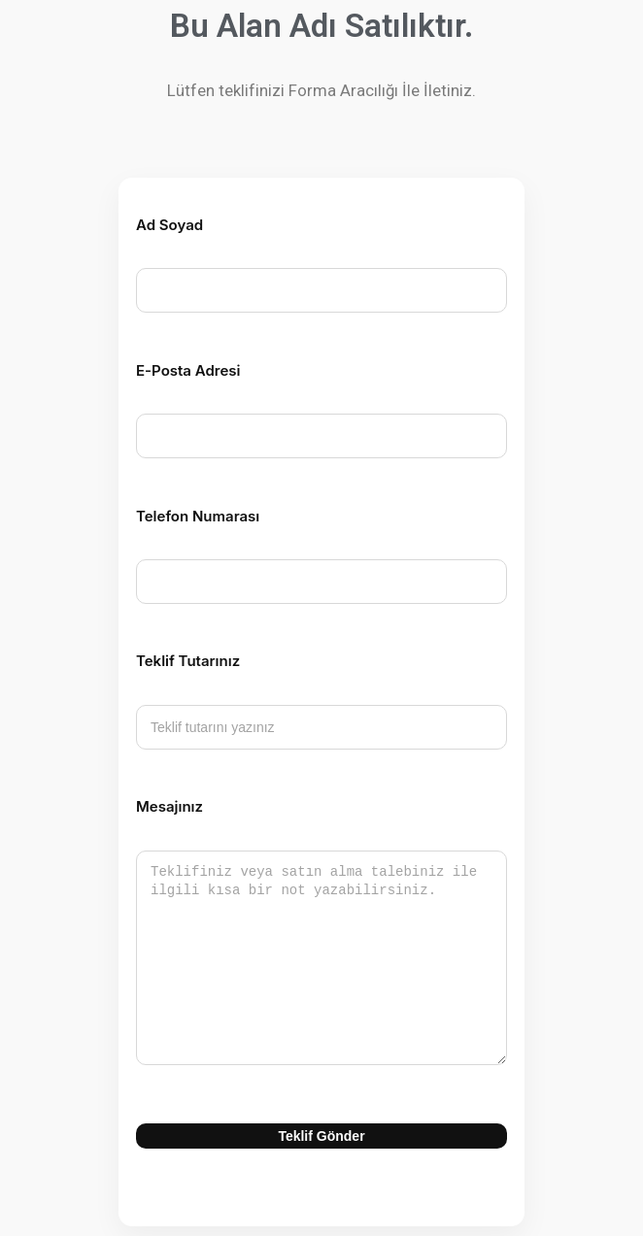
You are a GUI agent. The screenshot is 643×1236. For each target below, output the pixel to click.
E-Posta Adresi (176, 370)
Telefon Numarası (186, 516)
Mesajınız (157, 806)
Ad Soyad (157, 225)
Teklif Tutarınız (176, 660)
